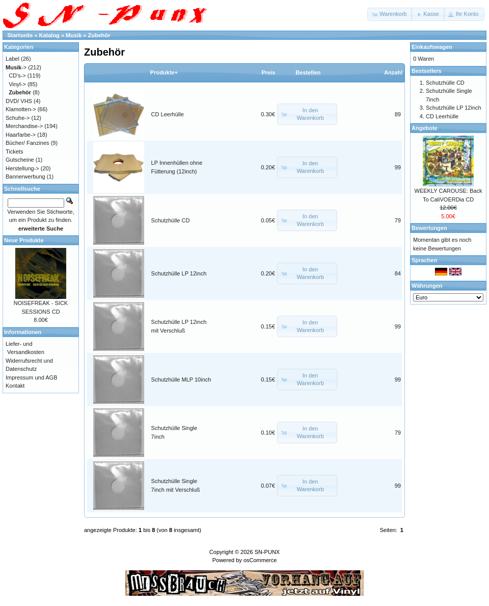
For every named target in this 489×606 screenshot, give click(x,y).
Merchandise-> (24, 126)
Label (12, 59)
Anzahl (393, 72)
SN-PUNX (267, 552)
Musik (74, 35)
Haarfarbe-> (21, 135)
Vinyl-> (17, 84)
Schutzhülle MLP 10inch (181, 379)
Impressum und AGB (32, 377)
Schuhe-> (18, 118)
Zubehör (99, 35)
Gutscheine (20, 160)
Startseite (20, 35)
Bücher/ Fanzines (27, 143)
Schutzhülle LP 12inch (179, 273)
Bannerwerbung (25, 176)
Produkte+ (164, 72)
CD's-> (17, 75)
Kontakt (15, 386)
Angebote (425, 128)
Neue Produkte (24, 240)
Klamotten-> (21, 109)
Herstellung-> (22, 168)
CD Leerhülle (167, 114)
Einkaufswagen (432, 47)
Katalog (49, 35)
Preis (268, 72)
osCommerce (260, 560)
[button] (390, 14)
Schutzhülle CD (170, 220)
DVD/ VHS (19, 101)
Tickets (14, 151)
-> (16, 67)
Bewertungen (429, 228)
